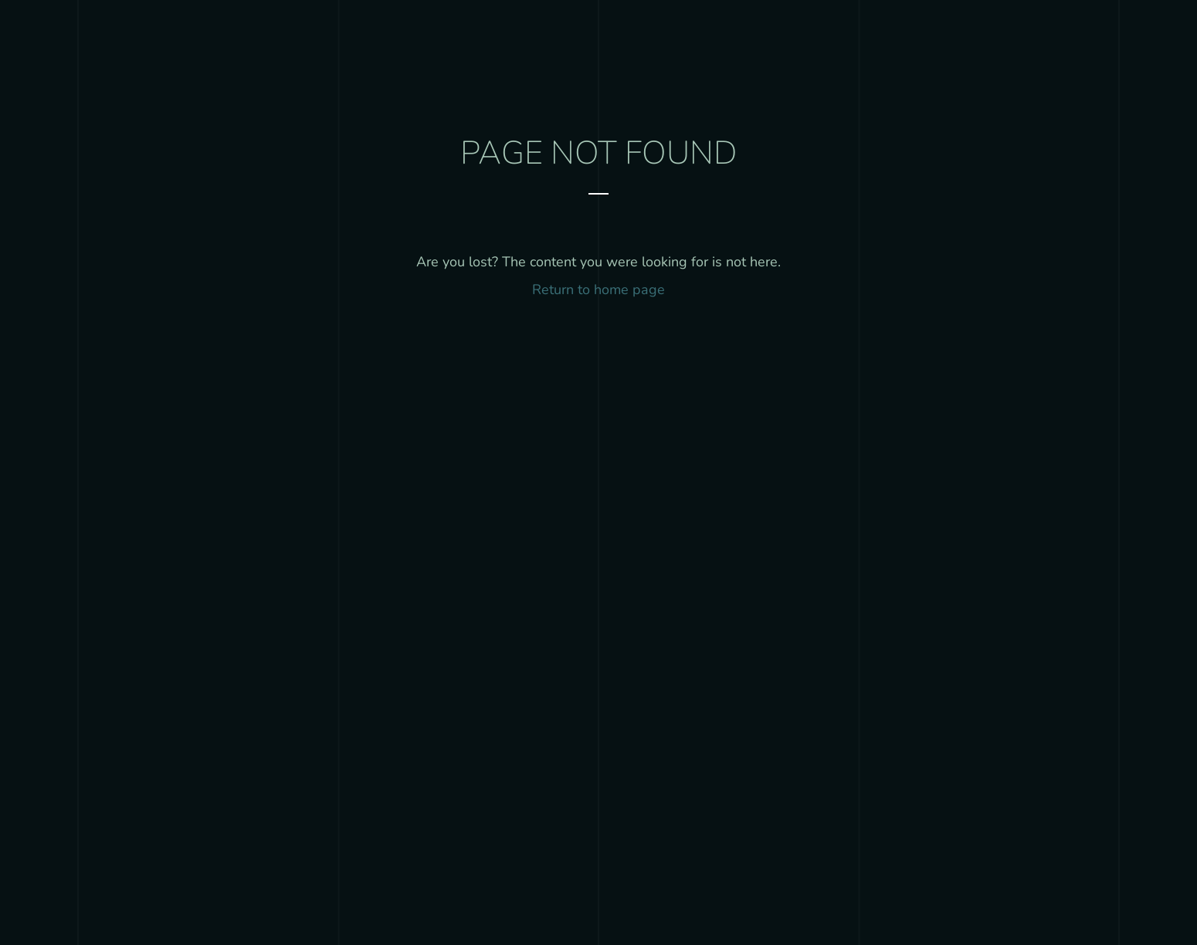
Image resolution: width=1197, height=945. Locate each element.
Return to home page (598, 289)
